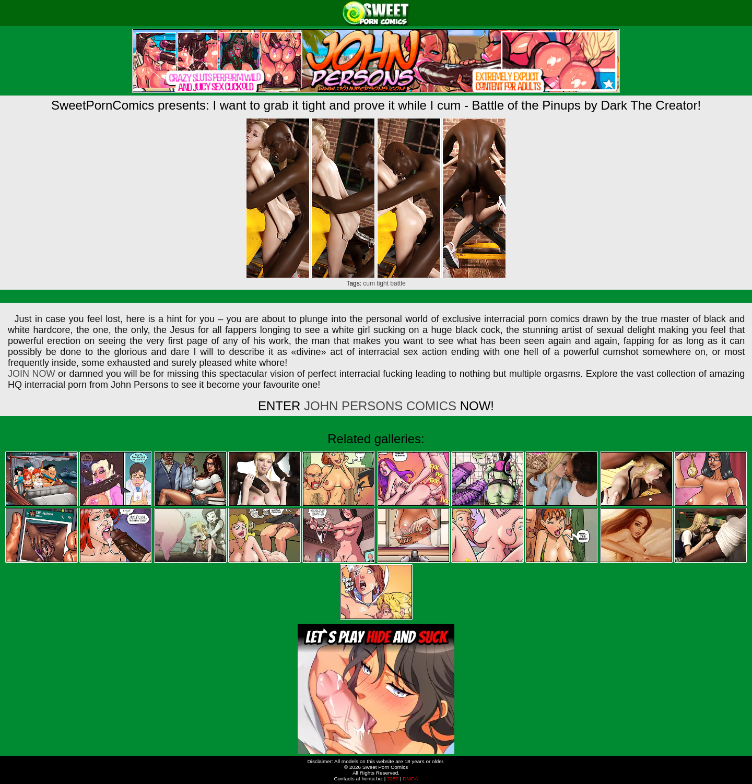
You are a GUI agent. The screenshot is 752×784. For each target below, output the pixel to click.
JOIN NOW (31, 374)
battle (397, 283)
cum (369, 283)
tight (383, 283)
